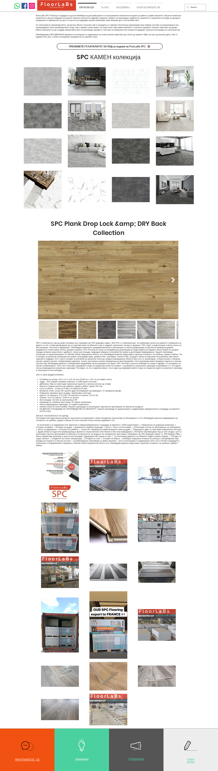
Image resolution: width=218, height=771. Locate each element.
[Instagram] (32, 6)
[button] (27, 746)
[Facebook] (24, 6)
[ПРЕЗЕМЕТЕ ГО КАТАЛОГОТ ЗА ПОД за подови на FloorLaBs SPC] (110, 46)
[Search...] (195, 7)
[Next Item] (173, 280)
